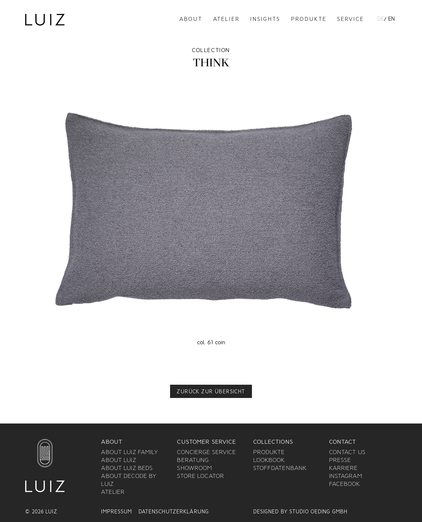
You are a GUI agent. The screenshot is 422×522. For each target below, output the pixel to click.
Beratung (193, 460)
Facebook (344, 484)
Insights (265, 19)
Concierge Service (206, 452)
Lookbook (269, 460)
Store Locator (200, 476)
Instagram (345, 476)
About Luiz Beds (127, 468)
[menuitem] (380, 19)
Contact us (347, 452)
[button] (211, 391)
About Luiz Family (129, 452)
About (190, 19)
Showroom (194, 468)
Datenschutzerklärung (174, 512)
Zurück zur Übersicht (211, 392)
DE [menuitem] (380, 19)
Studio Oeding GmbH (318, 512)
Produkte (309, 19)
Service (350, 19)
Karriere (343, 468)
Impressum (116, 512)
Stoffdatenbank (280, 468)
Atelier (226, 19)
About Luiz (118, 460)
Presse (340, 460)
